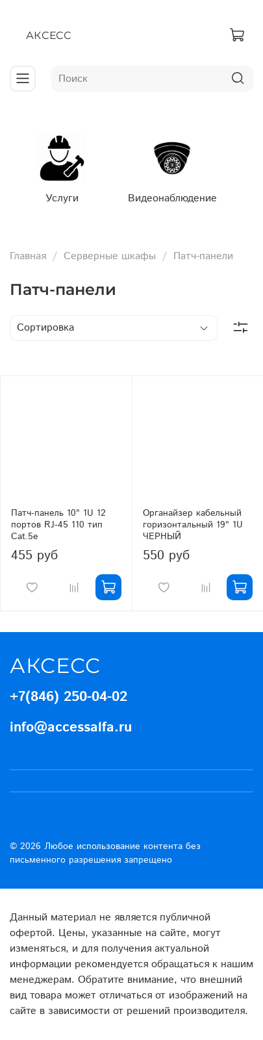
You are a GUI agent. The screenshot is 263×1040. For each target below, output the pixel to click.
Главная (28, 256)
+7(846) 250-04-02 (68, 697)
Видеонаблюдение (172, 198)
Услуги (62, 198)
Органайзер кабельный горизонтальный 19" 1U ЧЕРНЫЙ (193, 525)
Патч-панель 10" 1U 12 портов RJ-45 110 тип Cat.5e (58, 525)
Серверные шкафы (110, 256)
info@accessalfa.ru (71, 727)
